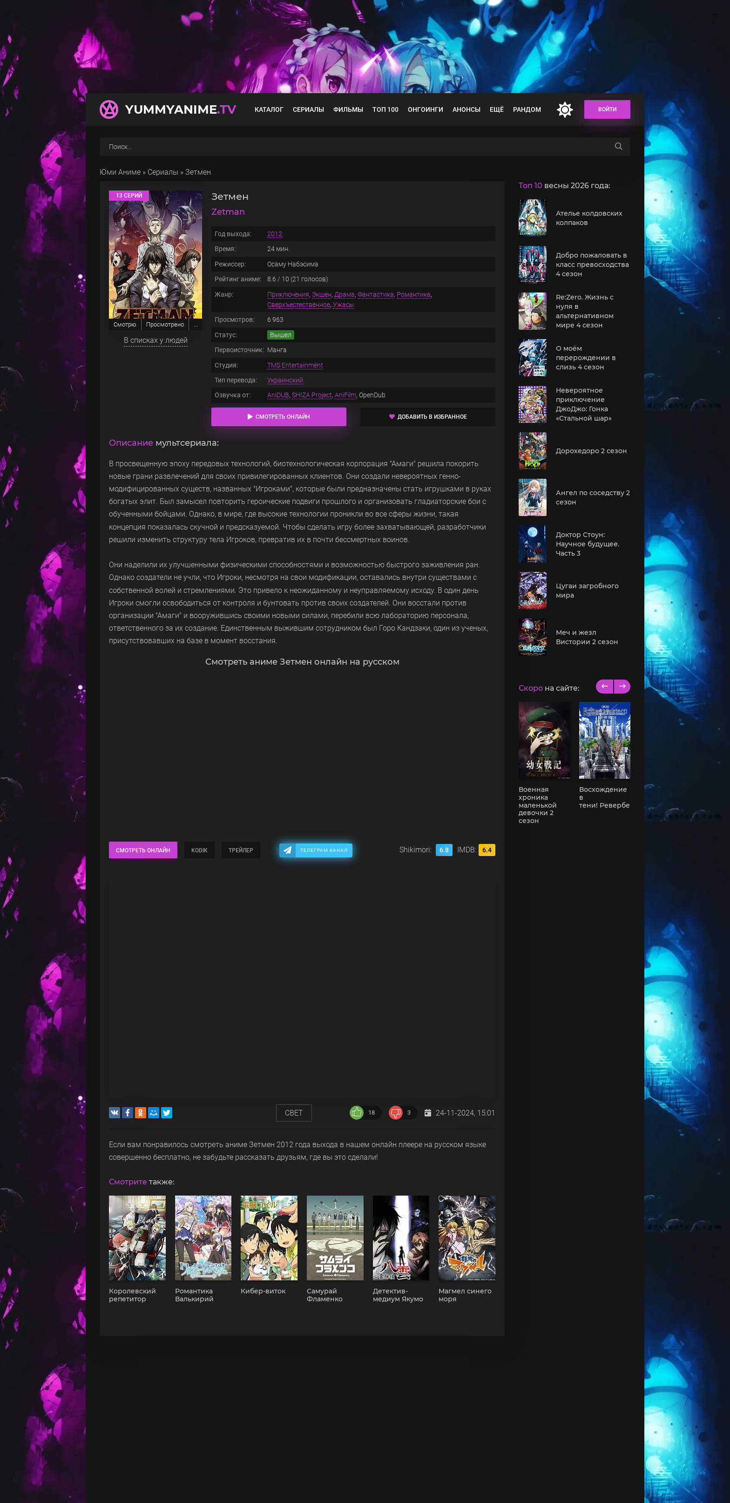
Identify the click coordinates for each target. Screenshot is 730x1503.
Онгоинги (425, 109)
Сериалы (308, 109)
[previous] (604, 687)
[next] (621, 687)
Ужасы (343, 304)
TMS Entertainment (295, 365)
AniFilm (345, 395)
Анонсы (466, 109)
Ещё (497, 109)
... (196, 324)
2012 (274, 234)
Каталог (269, 109)
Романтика (414, 294)
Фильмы (348, 109)
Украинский (285, 380)
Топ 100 (385, 109)
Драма (344, 294)
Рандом (527, 109)
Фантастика (376, 294)
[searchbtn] (618, 146)
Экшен (321, 294)
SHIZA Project (312, 395)
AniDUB (278, 395)
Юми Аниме (120, 172)
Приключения (288, 294)
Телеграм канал (324, 850)
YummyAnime (180, 109)
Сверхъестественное (298, 304)
